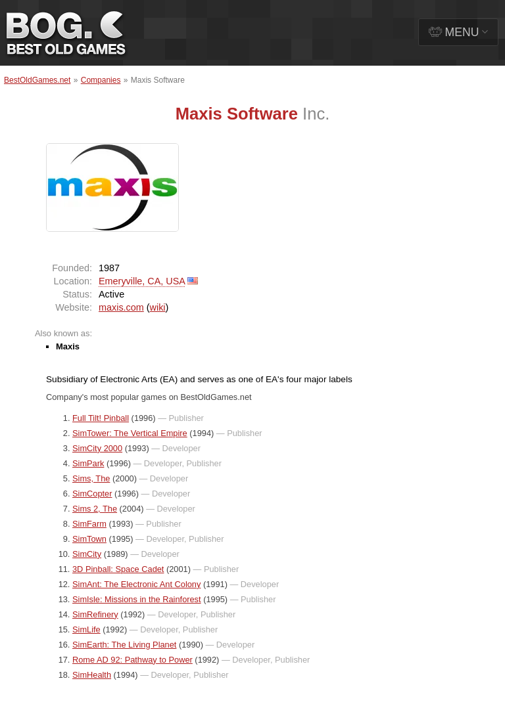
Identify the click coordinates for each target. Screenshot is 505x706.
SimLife (86, 629)
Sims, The (91, 478)
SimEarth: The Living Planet (124, 645)
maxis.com (121, 307)
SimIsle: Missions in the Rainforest (136, 599)
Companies (101, 80)
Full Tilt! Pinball (100, 418)
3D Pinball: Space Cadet (118, 569)
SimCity (86, 554)
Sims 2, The (94, 509)
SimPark (88, 463)
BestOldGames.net (37, 80)
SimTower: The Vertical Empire (129, 433)
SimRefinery (95, 614)
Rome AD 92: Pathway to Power (132, 660)
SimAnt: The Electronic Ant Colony (136, 584)
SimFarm (89, 524)
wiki (158, 307)
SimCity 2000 (97, 448)
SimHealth (91, 675)
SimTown (89, 539)
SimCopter (92, 493)
